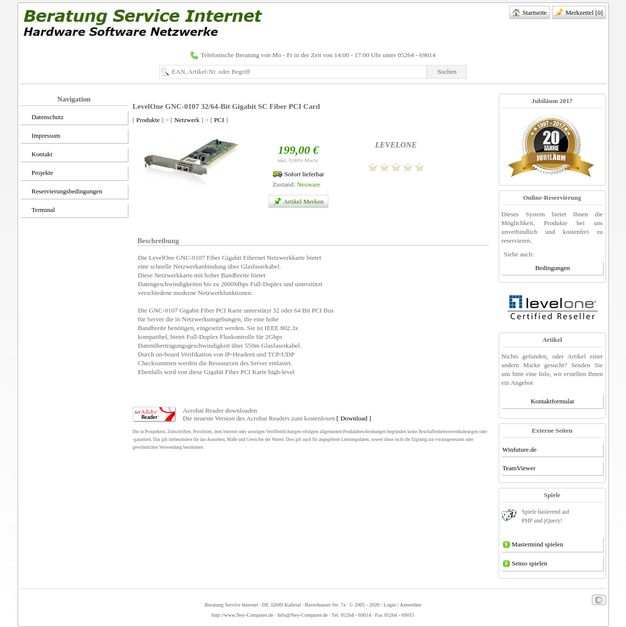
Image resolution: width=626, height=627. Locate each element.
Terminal (38, 210)
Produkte (148, 120)
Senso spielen (525, 564)
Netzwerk (187, 120)
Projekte (37, 173)
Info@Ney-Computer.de (302, 615)
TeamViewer (519, 468)
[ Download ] (354, 418)
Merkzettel (579, 13)
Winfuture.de (520, 449)
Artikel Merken (297, 202)
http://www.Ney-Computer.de (243, 615)
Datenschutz (42, 117)
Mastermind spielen (533, 545)
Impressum (41, 136)
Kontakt (37, 154)
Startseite (529, 13)
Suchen (446, 71)
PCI (219, 120)
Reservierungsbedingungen (61, 192)
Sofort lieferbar (298, 174)
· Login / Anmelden (401, 604)
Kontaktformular (553, 401)
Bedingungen (552, 268)
